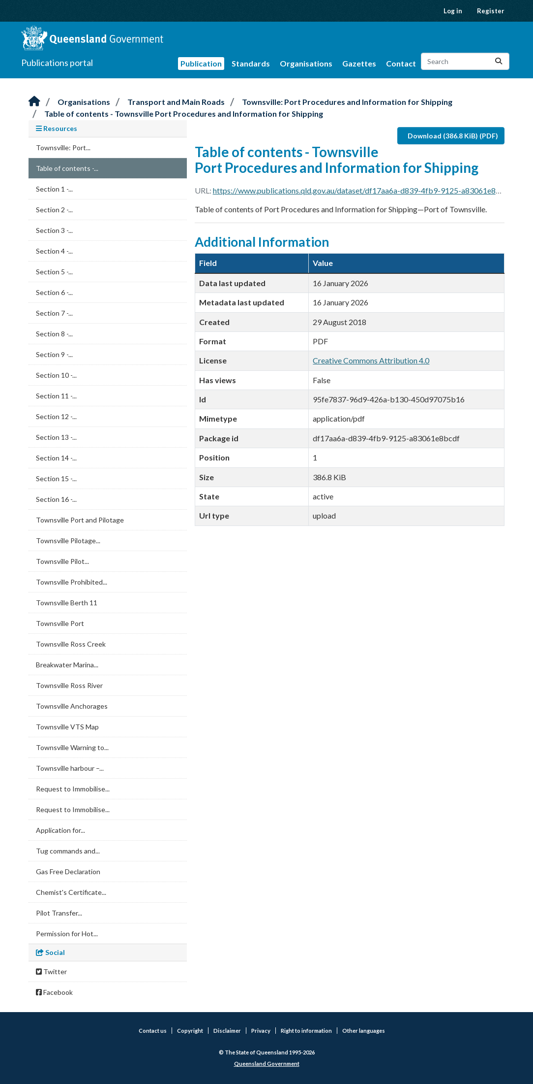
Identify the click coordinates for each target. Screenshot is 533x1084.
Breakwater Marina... (67, 664)
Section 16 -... (56, 499)
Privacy (260, 1030)
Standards (251, 63)
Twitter (51, 971)
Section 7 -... (54, 313)
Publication (201, 63)
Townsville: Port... (63, 147)
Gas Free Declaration (68, 871)
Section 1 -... (54, 189)
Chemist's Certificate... (71, 892)
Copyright (190, 1030)
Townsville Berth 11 (66, 602)
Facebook (54, 992)
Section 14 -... (56, 458)
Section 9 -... (54, 354)
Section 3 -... (54, 230)
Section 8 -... (54, 333)
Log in (453, 11)
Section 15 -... (56, 478)
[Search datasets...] (465, 61)
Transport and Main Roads (176, 101)
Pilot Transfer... (59, 913)
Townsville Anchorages (72, 706)
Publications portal (57, 62)
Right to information (306, 1030)
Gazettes (359, 63)
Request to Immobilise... (73, 789)
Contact (401, 63)
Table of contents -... (67, 168)
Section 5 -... (54, 271)
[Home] (34, 101)
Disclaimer (227, 1030)
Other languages (363, 1030)
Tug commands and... (68, 851)
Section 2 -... (54, 209)
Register (490, 11)
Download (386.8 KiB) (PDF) (453, 135)
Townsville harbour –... (70, 768)
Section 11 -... (56, 396)
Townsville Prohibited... (71, 582)
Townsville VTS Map (67, 727)
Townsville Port (60, 623)
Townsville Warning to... (72, 747)
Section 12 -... (56, 416)
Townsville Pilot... (62, 561)
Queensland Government (266, 1063)
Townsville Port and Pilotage (80, 520)
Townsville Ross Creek (71, 644)
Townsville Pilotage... (68, 540)
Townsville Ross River (69, 685)
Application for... (60, 830)
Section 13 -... (56, 437)
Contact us (153, 1030)
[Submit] (498, 61)
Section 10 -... (56, 375)
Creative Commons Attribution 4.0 (371, 360)
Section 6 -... (54, 292)
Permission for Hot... (67, 933)
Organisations (306, 63)
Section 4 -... (54, 251)
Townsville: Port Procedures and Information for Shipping (347, 101)
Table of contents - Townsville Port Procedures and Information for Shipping (183, 113)
